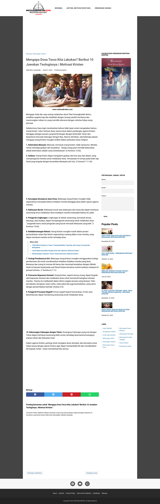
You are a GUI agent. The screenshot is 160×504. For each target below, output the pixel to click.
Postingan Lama (91, 473)
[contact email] (118, 191)
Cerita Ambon (124, 343)
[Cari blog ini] (132, 8)
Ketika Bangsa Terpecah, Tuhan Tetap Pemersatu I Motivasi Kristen (55, 254)
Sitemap (104, 493)
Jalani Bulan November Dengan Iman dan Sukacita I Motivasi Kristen (55, 250)
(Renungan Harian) (103, 8)
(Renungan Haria (108, 338)
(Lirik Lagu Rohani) (109, 335)
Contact (61, 493)
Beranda (58, 8)
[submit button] (106, 216)
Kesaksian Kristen (125, 346)
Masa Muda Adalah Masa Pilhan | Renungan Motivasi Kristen (116, 310)
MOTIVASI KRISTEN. (80, 501)
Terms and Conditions (84, 493)
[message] (118, 204)
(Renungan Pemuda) (126, 334)
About (55, 493)
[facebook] (35, 394)
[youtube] (80, 483)
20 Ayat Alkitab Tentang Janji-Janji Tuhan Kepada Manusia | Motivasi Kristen (117, 292)
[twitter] (53, 394)
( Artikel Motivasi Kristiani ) (78, 8)
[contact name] (118, 183)
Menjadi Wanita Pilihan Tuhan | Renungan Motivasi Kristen (115, 271)
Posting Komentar (60, 70)
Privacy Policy (70, 493)
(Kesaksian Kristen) (109, 332)
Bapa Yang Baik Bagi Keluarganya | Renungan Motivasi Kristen (116, 236)
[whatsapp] (90, 394)
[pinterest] (72, 394)
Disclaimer (96, 493)
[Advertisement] (80, 34)
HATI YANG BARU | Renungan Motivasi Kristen (117, 254)
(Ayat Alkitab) (107, 328)
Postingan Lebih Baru (34, 473)
